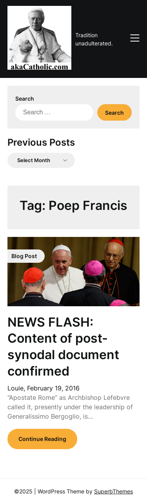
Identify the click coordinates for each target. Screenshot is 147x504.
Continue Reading (42, 438)
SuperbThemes (113, 491)
